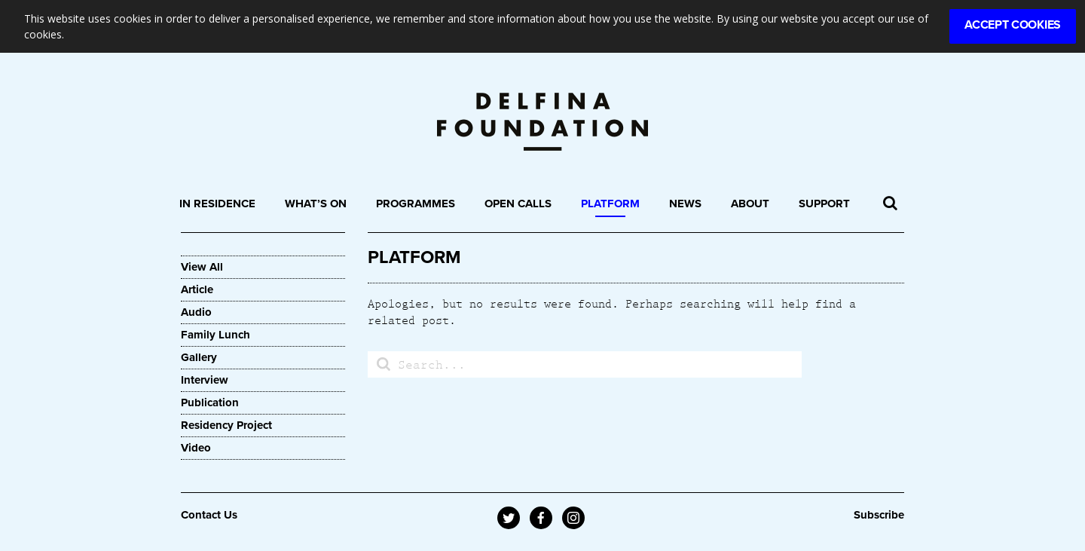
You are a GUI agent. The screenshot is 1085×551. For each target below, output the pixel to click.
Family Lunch (215, 334)
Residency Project (226, 425)
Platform (610, 203)
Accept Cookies (1012, 24)
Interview (204, 380)
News (685, 203)
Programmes (415, 203)
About (750, 203)
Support (824, 203)
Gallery (199, 357)
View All (202, 267)
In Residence (217, 203)
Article (197, 289)
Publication (210, 402)
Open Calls (518, 203)
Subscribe (879, 515)
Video (196, 448)
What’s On (316, 203)
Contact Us (209, 515)
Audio (196, 312)
